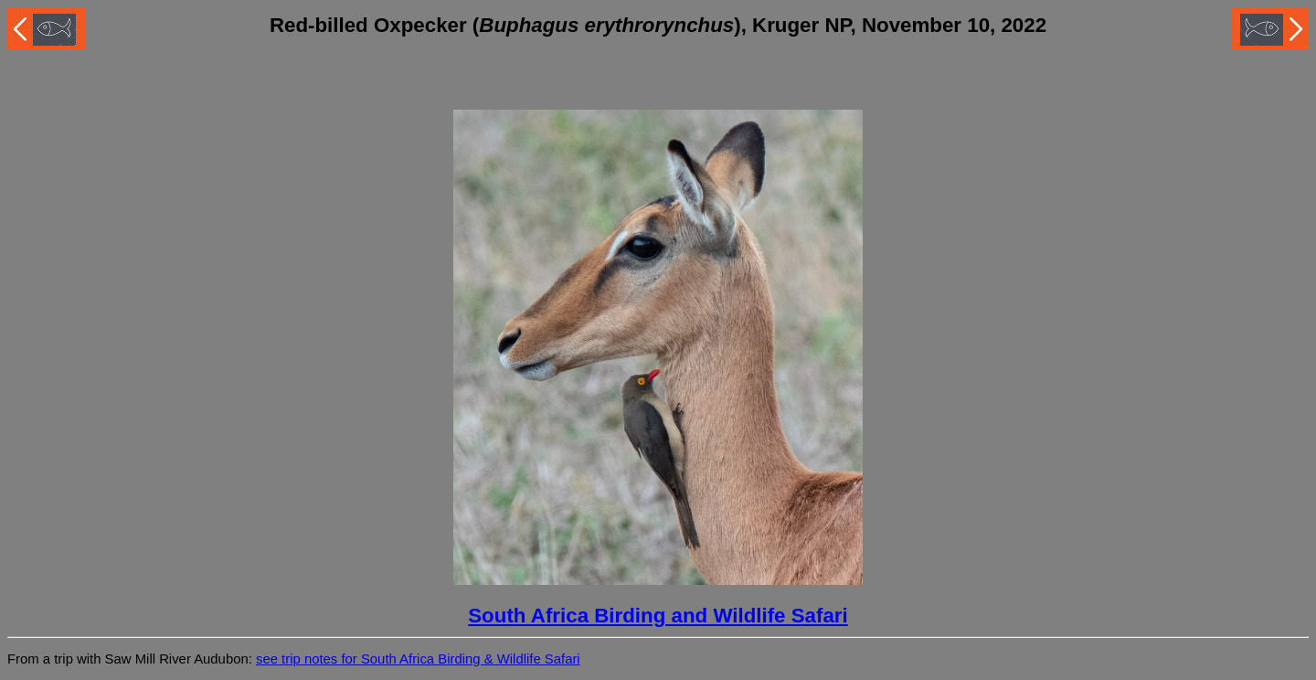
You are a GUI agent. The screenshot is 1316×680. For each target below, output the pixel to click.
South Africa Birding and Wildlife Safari (658, 615)
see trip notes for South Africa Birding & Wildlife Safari (418, 659)
